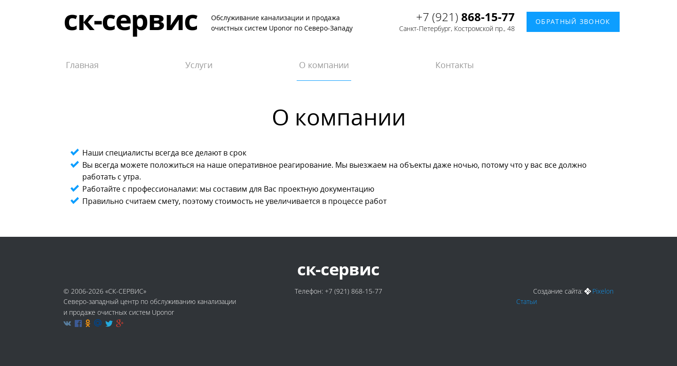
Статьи (526, 301)
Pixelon (603, 291)
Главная (82, 64)
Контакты (454, 64)
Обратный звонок (573, 21)
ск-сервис (130, 19)
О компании (324, 64)
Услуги (199, 64)
